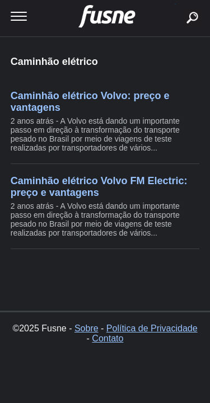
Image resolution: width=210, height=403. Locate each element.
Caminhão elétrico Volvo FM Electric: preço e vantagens (99, 186)
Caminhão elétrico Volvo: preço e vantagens (90, 101)
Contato (107, 338)
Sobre (86, 328)
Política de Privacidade (152, 328)
